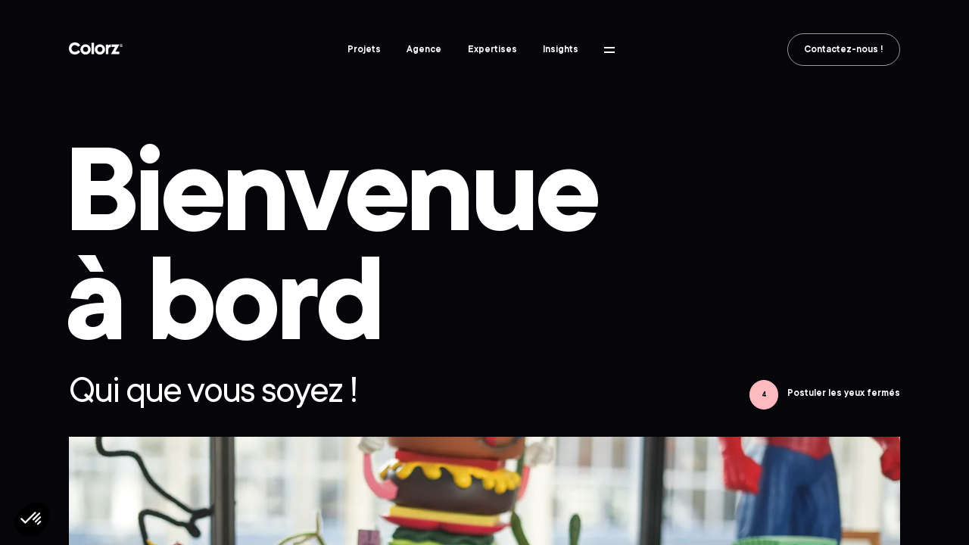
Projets (364, 49)
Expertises (492, 49)
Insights (560, 49)
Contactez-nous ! (843, 49)
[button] (32, 519)
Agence (424, 49)
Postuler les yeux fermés (843, 393)
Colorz (96, 48)
